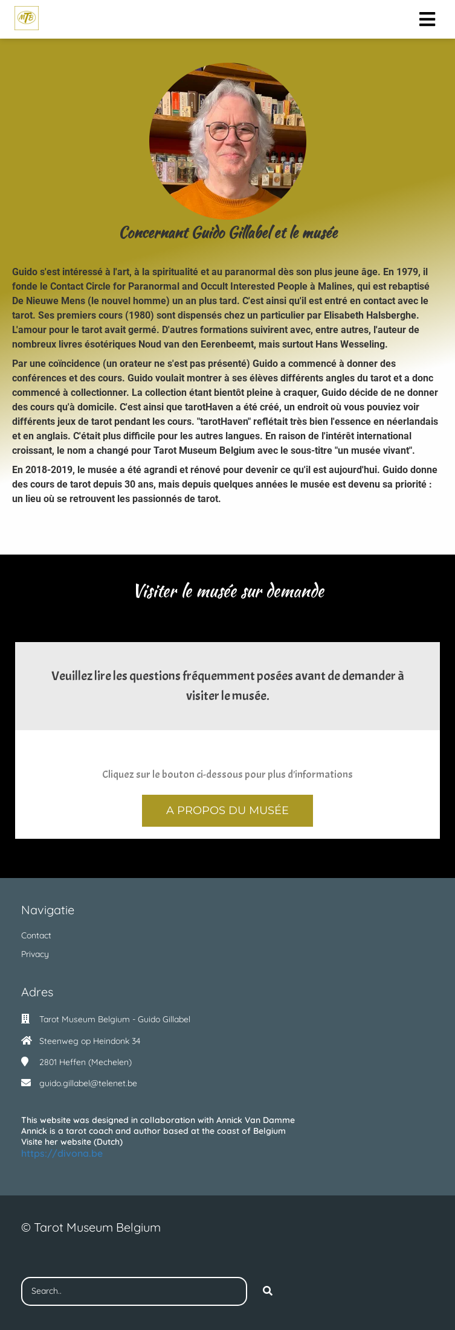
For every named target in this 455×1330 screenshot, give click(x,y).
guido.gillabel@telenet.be (88, 1083)
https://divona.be (62, 1153)
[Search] (267, 1291)
